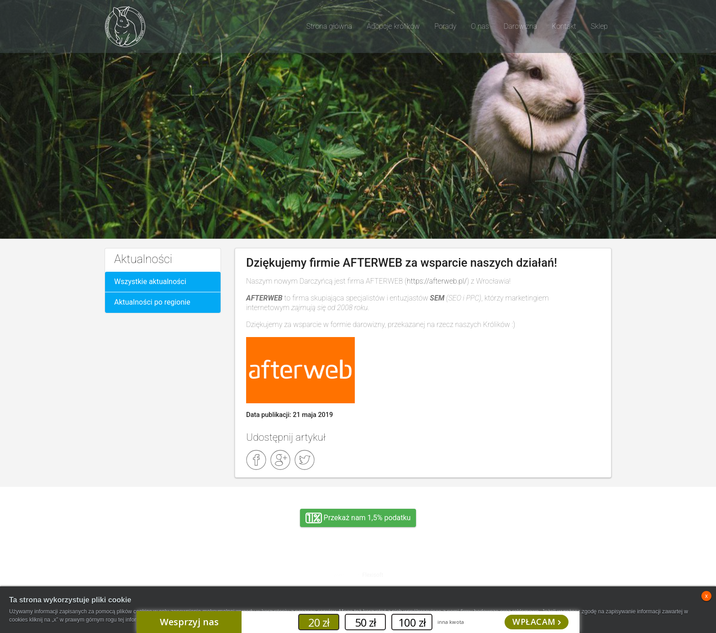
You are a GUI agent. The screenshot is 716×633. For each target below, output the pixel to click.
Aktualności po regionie (152, 302)
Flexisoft (372, 575)
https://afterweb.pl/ (437, 281)
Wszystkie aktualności (150, 281)
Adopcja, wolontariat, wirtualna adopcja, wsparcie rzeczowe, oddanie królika (184, 568)
